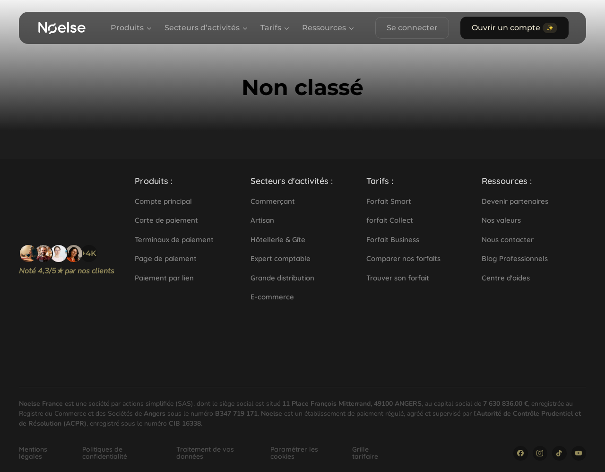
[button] (154, 181)
